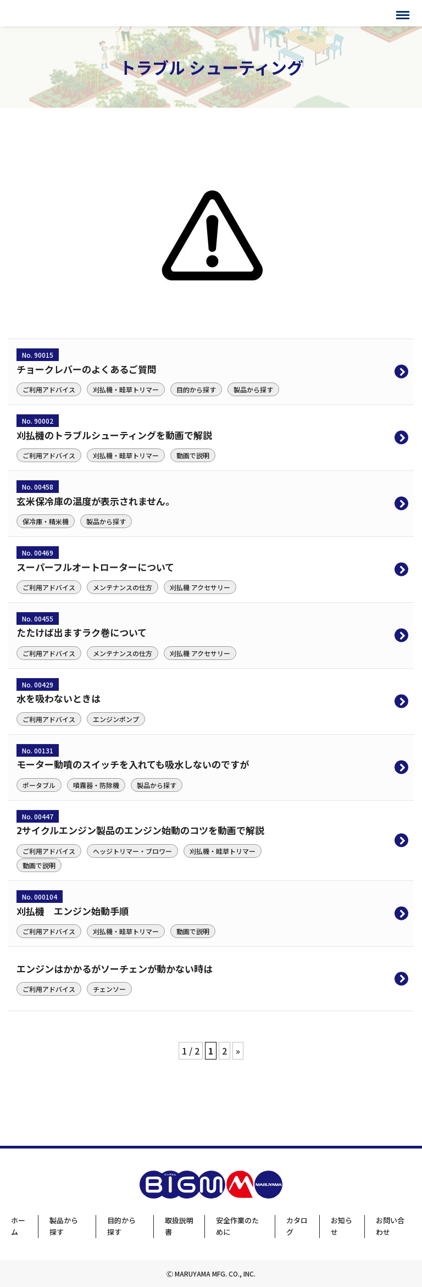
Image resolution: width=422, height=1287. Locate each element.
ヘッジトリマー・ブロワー (132, 851)
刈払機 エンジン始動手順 (72, 911)
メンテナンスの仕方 (122, 587)
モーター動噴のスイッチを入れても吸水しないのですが (132, 764)
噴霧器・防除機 (96, 785)
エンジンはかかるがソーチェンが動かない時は (114, 968)
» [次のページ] (238, 1050)
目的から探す (196, 389)
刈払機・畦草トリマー (126, 389)
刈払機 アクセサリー (200, 587)
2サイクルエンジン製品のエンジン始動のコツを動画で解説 (140, 830)
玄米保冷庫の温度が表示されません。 (95, 501)
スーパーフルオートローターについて (95, 567)
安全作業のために (237, 1226)
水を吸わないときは (58, 698)
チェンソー (109, 989)
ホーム (18, 1226)
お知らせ (341, 1226)
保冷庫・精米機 (46, 521)
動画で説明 (192, 455)
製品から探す (253, 389)
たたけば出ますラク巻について (81, 632)
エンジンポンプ (116, 719)
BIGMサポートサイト (53, 13)
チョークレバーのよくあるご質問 (86, 369)
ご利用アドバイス (49, 389)
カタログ (297, 1226)
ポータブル (39, 785)
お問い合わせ (390, 1226)
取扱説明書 (179, 1226)
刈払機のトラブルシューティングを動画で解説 (114, 435)
